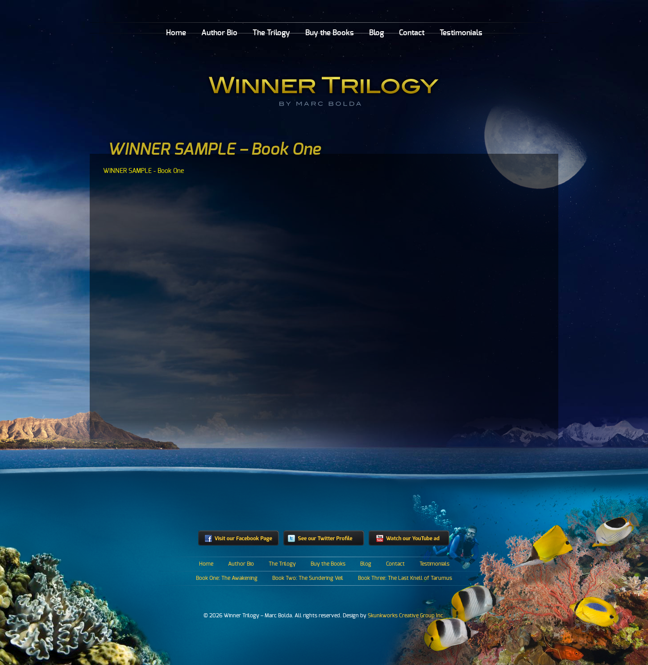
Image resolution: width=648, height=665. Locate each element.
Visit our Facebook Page (238, 538)
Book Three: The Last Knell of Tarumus (405, 578)
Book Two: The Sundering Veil (307, 578)
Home (176, 33)
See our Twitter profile (323, 538)
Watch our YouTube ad (409, 538)
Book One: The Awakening (227, 578)
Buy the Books (329, 33)
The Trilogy (271, 33)
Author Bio (219, 33)
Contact (411, 33)
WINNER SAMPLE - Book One (143, 171)
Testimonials (461, 33)
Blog (376, 33)
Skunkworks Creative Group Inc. (406, 615)
